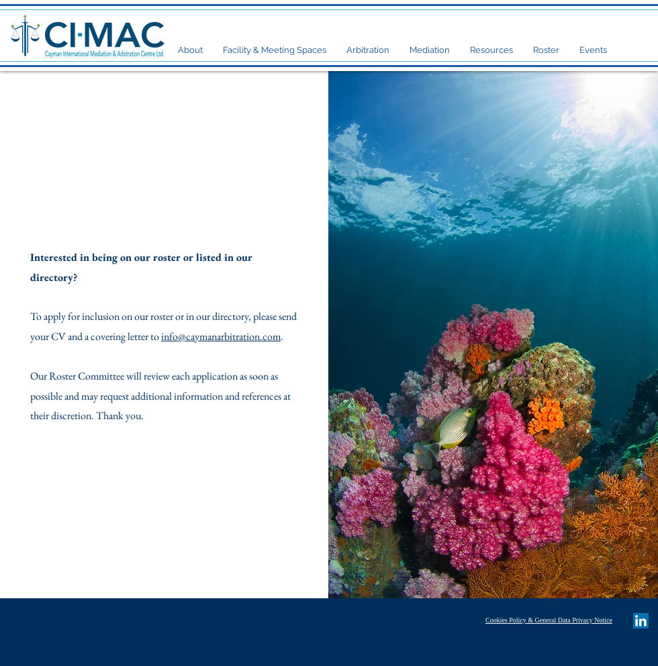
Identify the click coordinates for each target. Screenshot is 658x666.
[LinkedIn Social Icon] (641, 620)
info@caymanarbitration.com (221, 336)
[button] (190, 50)
